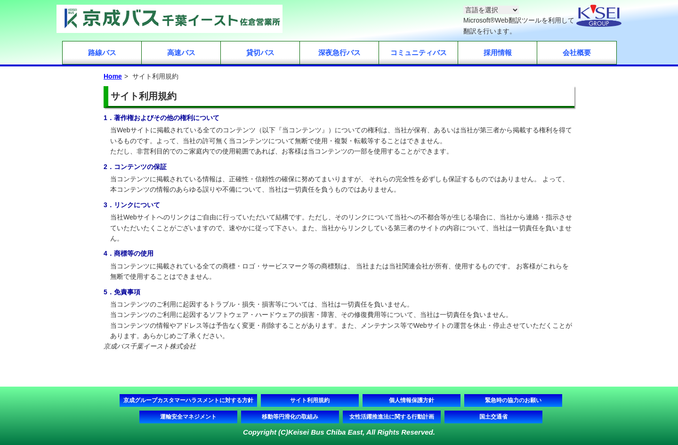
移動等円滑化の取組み (290, 416)
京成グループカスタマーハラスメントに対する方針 (188, 400)
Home (113, 76)
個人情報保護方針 (411, 400)
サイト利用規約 (310, 400)
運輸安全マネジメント (188, 416)
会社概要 (577, 53)
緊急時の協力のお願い (513, 400)
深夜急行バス (339, 53)
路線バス (102, 53)
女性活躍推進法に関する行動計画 (391, 416)
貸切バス (260, 53)
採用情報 (498, 53)
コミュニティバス (418, 53)
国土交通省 (493, 416)
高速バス (181, 53)
